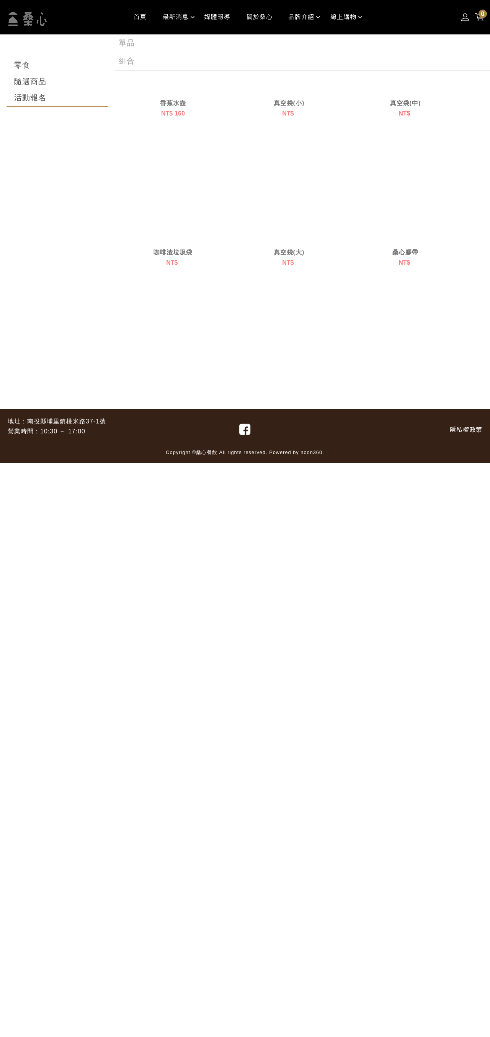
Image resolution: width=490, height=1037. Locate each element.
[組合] (127, 61)
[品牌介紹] (301, 17)
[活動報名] (30, 98)
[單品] (127, 43)
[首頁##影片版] (140, 17)
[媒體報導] (217, 17)
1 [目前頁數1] (121, 958)
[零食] (22, 65)
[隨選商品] (30, 82)
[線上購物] (343, 17)
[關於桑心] (260, 17)
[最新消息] (176, 17)
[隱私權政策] (466, 1003)
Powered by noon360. (296, 1026)
